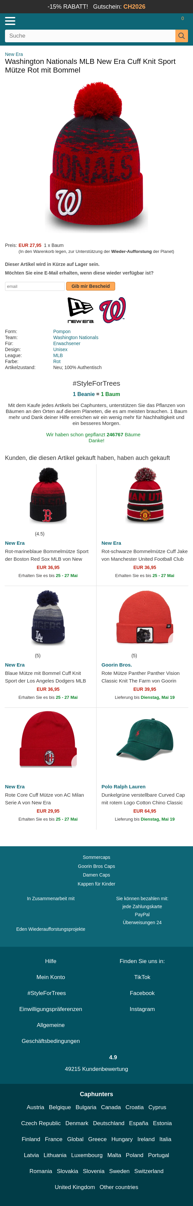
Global (75, 1139)
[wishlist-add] (81, 520)
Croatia (134, 1107)
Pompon (62, 331)
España (138, 1123)
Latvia (31, 1155)
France (54, 1139)
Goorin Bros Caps (96, 866)
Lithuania (55, 1155)
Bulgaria (86, 1107)
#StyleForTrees (50, 993)
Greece (97, 1139)
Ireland (146, 1139)
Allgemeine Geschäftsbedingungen (51, 1033)
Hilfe (50, 961)
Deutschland (109, 1123)
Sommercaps (96, 857)
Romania (41, 1171)
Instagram (142, 1009)
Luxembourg (87, 1155)
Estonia (162, 1123)
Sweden (119, 1171)
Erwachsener (67, 343)
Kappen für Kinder (96, 884)
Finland (31, 1139)
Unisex (60, 349)
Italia (165, 1139)
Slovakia (67, 1171)
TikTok (142, 977)
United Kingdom (75, 1187)
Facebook (142, 993)
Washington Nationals (75, 337)
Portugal (158, 1155)
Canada (111, 1107)
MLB (58, 355)
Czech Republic (41, 1123)
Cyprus (157, 1107)
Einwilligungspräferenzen (50, 1009)
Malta (114, 1155)
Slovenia (93, 1171)
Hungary (122, 1139)
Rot (57, 361)
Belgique (60, 1107)
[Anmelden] (156, 21)
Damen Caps (96, 875)
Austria (35, 1107)
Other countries (118, 1187)
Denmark (77, 1123)
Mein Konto (51, 977)
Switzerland (149, 1171)
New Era (14, 54)
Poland (134, 1155)
